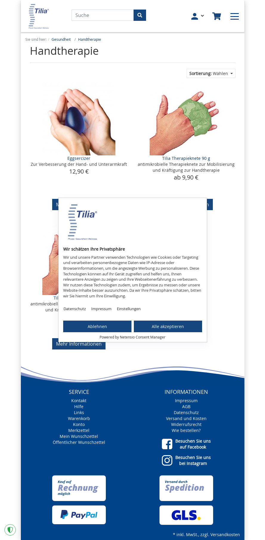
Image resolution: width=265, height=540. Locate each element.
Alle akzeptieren (168, 326)
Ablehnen (97, 326)
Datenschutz (74, 308)
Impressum (101, 308)
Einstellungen (129, 308)
